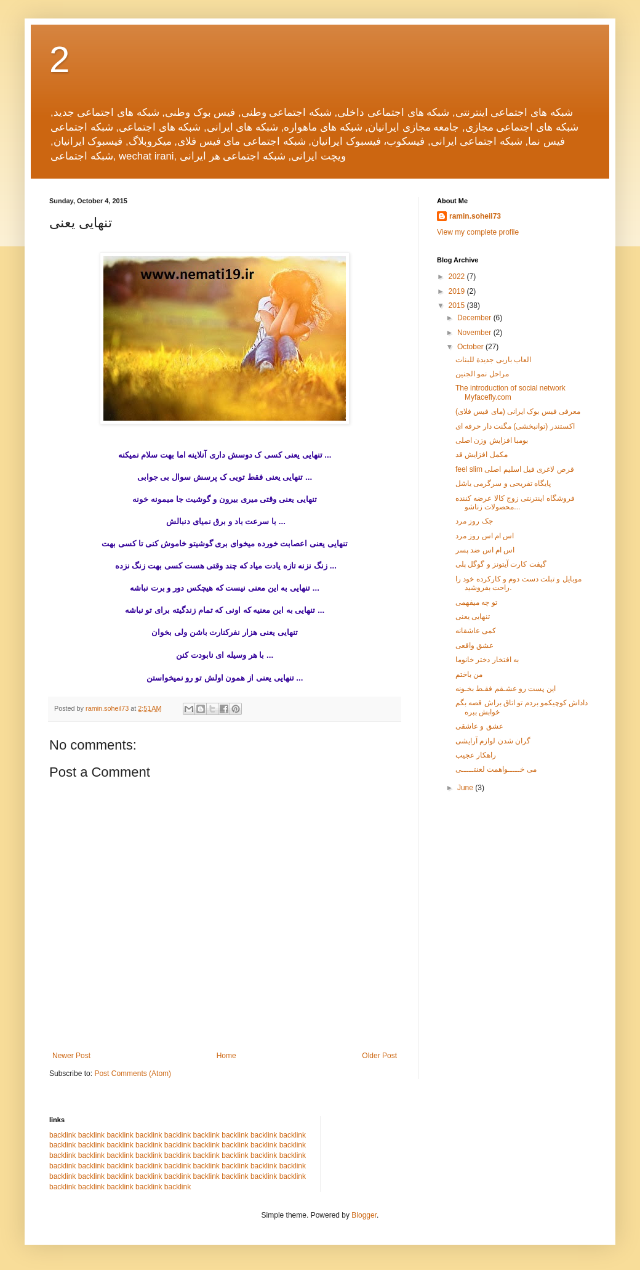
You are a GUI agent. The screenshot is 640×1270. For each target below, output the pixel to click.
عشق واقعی (474, 645)
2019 (458, 291)
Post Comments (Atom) (132, 1073)
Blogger (364, 1215)
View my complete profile (478, 232)
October (471, 346)
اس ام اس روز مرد (484, 536)
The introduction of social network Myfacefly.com (510, 392)
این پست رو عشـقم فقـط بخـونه (505, 688)
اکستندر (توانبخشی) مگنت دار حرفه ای (515, 426)
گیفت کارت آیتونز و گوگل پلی (500, 564)
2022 (458, 276)
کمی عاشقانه (475, 630)
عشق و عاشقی (479, 726)
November (475, 332)
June (466, 787)
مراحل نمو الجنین (482, 374)
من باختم (468, 674)
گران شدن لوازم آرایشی (492, 741)
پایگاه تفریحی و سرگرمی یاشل (503, 483)
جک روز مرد (474, 521)
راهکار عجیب (475, 755)
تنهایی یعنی (472, 616)
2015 (458, 305)
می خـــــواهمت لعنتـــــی (496, 769)
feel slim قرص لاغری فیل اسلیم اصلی (514, 469)
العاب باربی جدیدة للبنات (493, 359)
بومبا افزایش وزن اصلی (491, 440)
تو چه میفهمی (476, 602)
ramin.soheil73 (475, 216)
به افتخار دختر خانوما (487, 659)
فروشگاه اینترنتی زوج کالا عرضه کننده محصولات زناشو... (515, 502)
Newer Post (71, 1055)
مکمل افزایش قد (481, 454)
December (475, 317)
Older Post (379, 1055)
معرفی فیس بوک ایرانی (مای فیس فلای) (517, 411)
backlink (62, 1135)
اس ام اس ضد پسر (484, 550)
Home (226, 1055)
